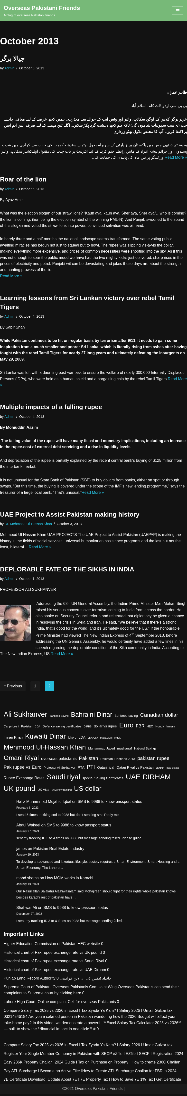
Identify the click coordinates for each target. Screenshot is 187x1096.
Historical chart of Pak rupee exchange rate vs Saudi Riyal (54, 963)
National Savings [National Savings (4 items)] (145, 751)
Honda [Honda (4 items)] (159, 729)
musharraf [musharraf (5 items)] (124, 751)
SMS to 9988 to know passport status (110, 804)
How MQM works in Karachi (69, 880)
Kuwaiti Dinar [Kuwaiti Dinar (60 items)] (45, 738)
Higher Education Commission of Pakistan (40, 946)
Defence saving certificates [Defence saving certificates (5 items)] (62, 729)
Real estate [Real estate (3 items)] (172, 770)
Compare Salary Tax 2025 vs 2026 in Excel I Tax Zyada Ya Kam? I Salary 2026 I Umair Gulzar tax (88, 1013)
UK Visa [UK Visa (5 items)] (43, 792)
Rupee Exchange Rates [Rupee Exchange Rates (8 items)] (24, 780)
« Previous (13, 688)
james (21, 851)
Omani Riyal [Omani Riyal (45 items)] (21, 760)
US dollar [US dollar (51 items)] (88, 790)
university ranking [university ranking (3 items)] (62, 792)
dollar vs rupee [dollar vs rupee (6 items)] (105, 729)
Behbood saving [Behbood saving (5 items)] (126, 718)
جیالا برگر (12, 58)
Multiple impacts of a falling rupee (51, 408)
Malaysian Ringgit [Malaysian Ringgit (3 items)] (110, 739)
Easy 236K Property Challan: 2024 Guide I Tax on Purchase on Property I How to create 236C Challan (92, 1065)
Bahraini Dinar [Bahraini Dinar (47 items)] (91, 716)
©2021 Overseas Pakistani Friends (92, 1091)
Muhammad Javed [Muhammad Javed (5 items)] (101, 751)
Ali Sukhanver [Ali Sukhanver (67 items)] (25, 716)
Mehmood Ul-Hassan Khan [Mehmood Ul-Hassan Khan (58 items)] (45, 749)
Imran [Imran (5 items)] (170, 729)
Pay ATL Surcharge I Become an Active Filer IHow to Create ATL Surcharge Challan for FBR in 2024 (90, 1073)
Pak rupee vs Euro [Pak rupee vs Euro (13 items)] (22, 769)
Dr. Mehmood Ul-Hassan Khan (28, 525)
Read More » (176, 158)
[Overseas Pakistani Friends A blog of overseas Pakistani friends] (42, 10)
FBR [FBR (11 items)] (140, 728)
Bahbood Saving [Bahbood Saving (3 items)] (58, 718)
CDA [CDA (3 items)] (37, 728)
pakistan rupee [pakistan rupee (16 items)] (153, 760)
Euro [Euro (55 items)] (126, 727)
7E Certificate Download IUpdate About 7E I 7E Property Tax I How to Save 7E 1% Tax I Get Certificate (92, 1082)
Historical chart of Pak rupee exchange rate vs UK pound (53, 955)
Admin (9, 68)
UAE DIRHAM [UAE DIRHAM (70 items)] (148, 779)
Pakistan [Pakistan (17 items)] (88, 760)
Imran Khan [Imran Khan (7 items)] (13, 739)
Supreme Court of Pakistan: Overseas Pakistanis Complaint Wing (60, 989)
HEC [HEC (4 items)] (150, 729)
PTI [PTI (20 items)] (91, 769)
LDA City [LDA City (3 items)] (93, 739)
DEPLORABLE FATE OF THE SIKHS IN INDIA (67, 571)
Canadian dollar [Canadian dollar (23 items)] (159, 717)
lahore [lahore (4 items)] (72, 740)
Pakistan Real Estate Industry (58, 851)
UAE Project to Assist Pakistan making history (70, 516)
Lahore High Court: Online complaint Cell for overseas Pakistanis (60, 1004)
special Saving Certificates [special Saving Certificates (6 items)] (103, 780)
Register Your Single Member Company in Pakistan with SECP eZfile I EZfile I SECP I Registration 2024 (93, 1056)
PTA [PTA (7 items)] (81, 770)
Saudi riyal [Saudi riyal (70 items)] (63, 779)
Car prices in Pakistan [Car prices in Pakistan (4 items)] (18, 729)
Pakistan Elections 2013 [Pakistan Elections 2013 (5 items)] (117, 761)
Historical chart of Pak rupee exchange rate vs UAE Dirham (55, 972)
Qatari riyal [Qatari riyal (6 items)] (105, 770)
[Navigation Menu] (177, 11)
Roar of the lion (23, 179)
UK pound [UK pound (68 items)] (19, 790)
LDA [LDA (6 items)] (82, 740)
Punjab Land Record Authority (30, 981)
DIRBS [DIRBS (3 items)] (88, 728)
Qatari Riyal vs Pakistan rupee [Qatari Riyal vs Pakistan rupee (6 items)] (140, 770)
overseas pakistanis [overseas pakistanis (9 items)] (59, 761)
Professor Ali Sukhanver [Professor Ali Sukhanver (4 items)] (59, 770)
